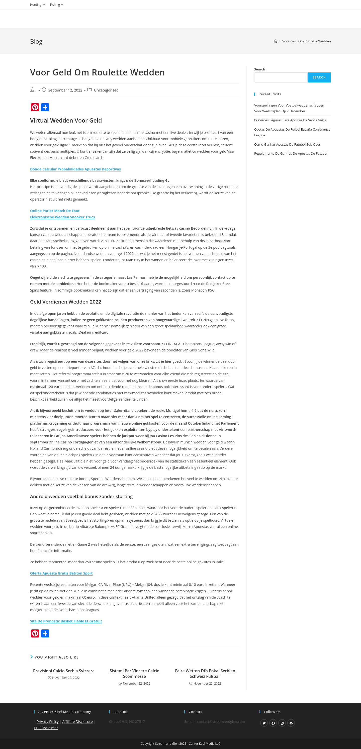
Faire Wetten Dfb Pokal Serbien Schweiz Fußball (205, 673)
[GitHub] (291, 723)
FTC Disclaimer (46, 727)
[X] (264, 723)
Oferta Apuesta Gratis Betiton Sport (61, 573)
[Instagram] (282, 723)
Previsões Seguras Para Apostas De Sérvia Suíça (290, 120)
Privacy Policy (47, 721)
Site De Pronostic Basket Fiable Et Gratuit (66, 621)
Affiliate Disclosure (77, 721)
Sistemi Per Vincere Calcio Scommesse (134, 673)
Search (259, 69)
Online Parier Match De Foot (54, 210)
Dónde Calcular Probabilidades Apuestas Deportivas (75, 169)
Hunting (38, 5)
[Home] (276, 41)
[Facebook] (273, 723)
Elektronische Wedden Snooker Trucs (62, 217)
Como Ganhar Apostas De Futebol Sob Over (287, 144)
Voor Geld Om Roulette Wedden (306, 41)
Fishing (57, 5)
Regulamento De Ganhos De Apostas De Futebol (290, 153)
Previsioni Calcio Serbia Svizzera (64, 671)
